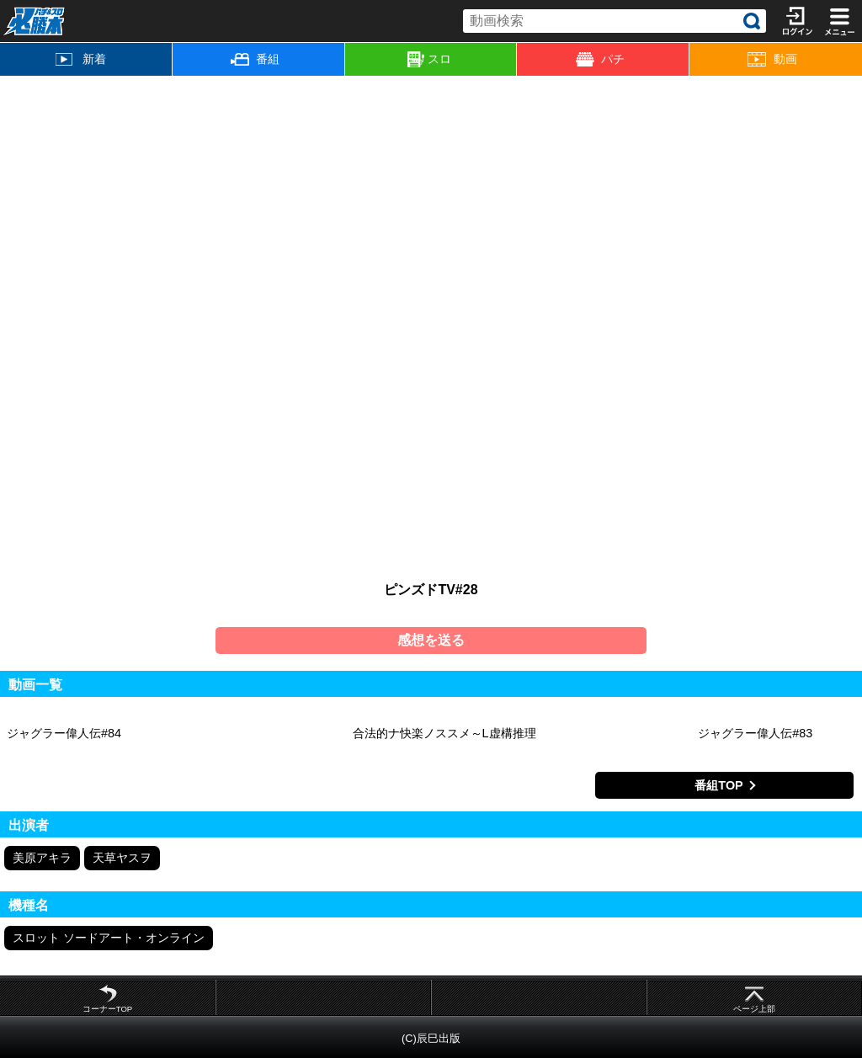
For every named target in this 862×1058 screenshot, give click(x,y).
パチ (600, 59)
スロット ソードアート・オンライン (109, 937)
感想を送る (431, 640)
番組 (255, 59)
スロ (429, 59)
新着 (81, 59)
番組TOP (718, 785)
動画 (772, 59)
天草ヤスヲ (122, 857)
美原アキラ (42, 857)
